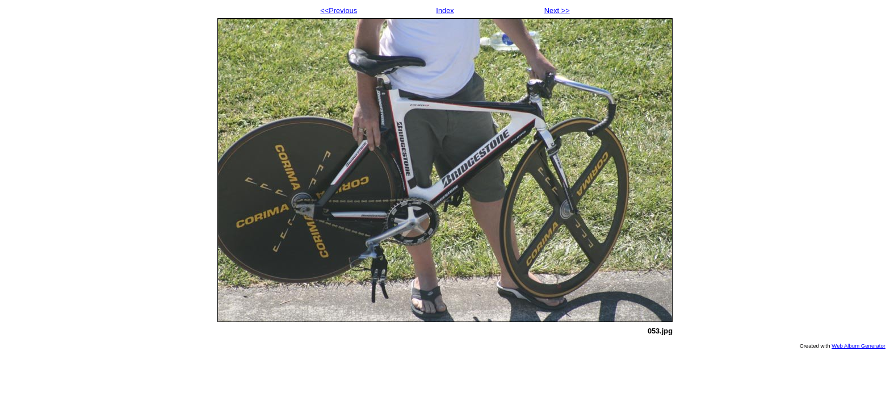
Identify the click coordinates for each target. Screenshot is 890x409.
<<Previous (338, 10)
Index (445, 10)
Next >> (557, 10)
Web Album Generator (858, 346)
